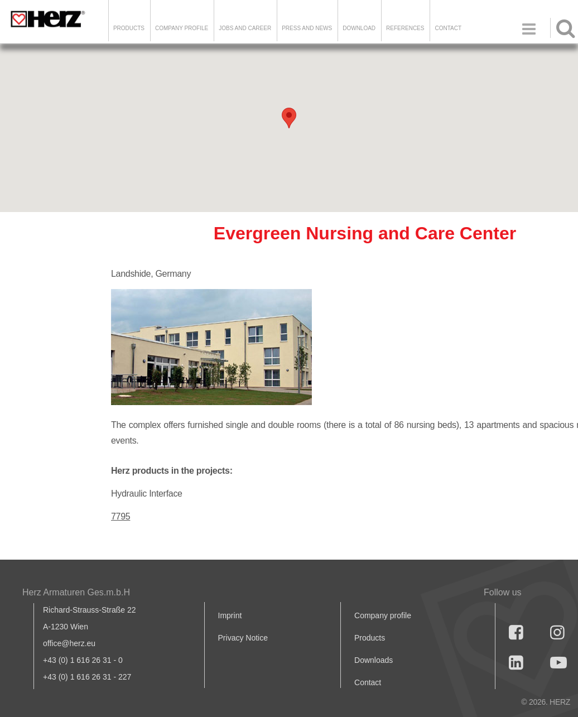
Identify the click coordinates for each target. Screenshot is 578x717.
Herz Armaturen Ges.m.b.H (76, 592)
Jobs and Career (245, 28)
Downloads (373, 660)
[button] (289, 118)
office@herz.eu (69, 643)
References (405, 28)
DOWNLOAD (359, 28)
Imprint (230, 615)
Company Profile (181, 28)
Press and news (307, 28)
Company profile (382, 615)
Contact (448, 28)
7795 (120, 516)
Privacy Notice (243, 637)
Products (128, 28)
